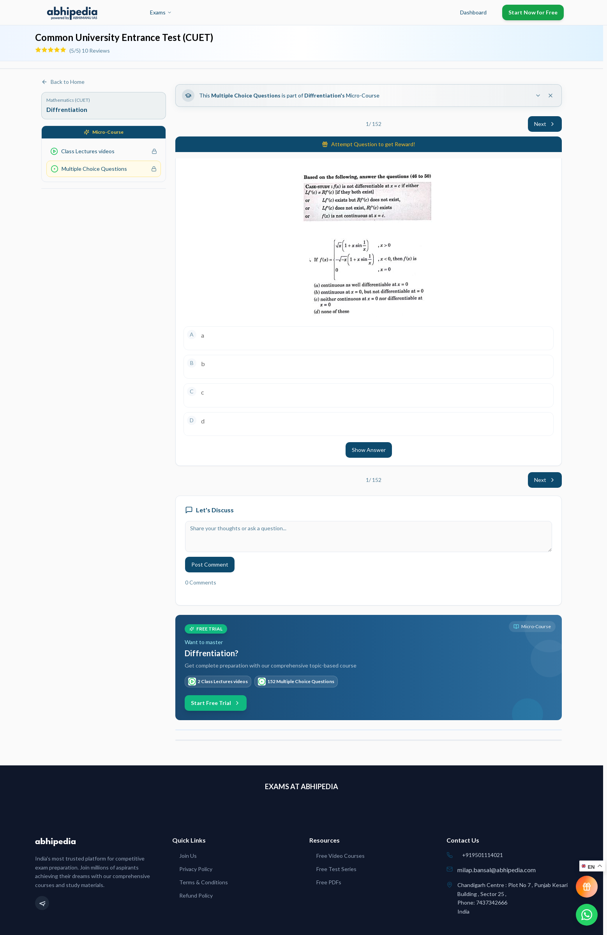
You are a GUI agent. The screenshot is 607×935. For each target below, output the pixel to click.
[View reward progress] (587, 887)
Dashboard (473, 12)
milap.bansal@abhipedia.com (496, 869)
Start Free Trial (215, 702)
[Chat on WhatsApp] (587, 915)
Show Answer (369, 449)
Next (545, 123)
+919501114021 (482, 855)
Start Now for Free (533, 12)
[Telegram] (42, 903)
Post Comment (209, 564)
